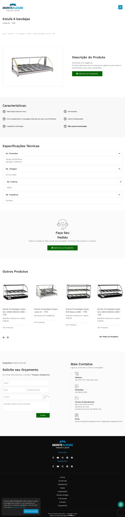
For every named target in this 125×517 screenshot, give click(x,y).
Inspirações (62, 491)
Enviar (43, 415)
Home (4, 33)
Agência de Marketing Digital (59, 515)
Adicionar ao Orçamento (87, 74)
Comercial (11, 33)
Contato (62, 502)
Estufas (29, 33)
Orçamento (62, 506)
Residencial (62, 484)
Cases (62, 488)
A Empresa (62, 499)
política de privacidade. (18, 507)
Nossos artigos (62, 495)
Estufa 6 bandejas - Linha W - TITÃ (44, 33)
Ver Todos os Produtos (108, 337)
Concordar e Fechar (31, 511)
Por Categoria (20, 33)
